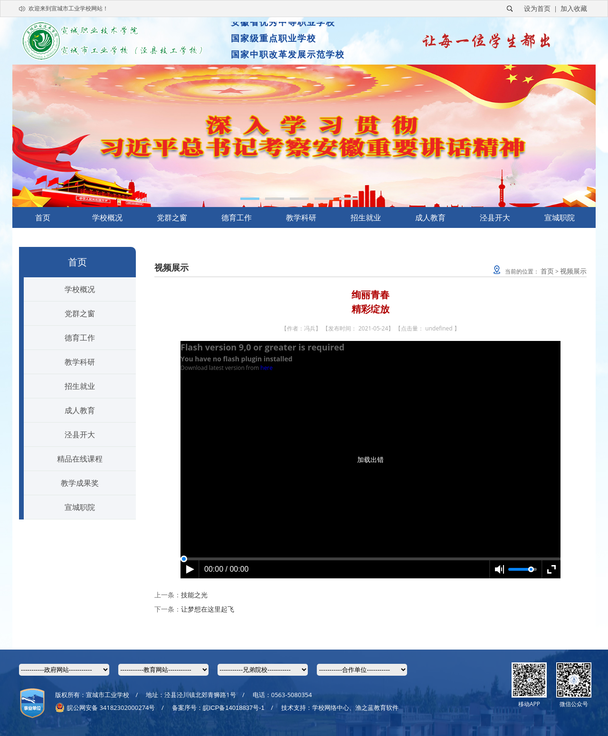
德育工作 (236, 217)
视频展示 (573, 270)
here (266, 368)
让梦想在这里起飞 (207, 608)
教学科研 (301, 217)
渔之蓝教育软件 (377, 707)
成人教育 (430, 217)
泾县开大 (495, 217)
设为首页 (537, 8)
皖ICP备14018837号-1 (234, 707)
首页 (42, 217)
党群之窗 (172, 217)
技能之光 (194, 594)
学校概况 (107, 217)
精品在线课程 (80, 458)
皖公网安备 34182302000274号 (105, 707)
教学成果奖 (80, 483)
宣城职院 (559, 217)
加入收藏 (573, 8)
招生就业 (366, 217)
